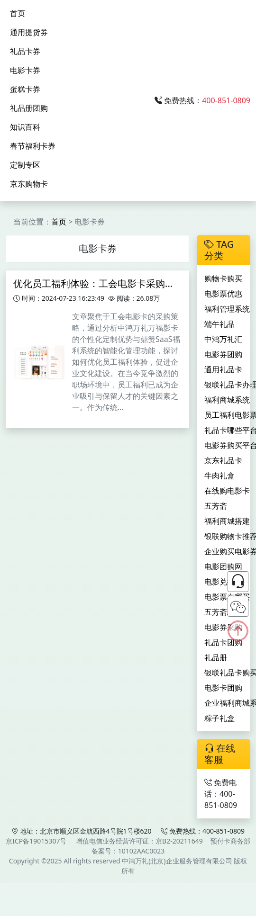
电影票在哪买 (227, 597)
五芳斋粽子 (223, 612)
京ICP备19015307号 (36, 840)
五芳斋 (215, 506)
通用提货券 (29, 32)
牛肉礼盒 (219, 475)
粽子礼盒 (219, 718)
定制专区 (25, 165)
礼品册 (215, 657)
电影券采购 (223, 627)
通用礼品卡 (223, 369)
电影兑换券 (223, 581)
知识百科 (25, 127)
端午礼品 (219, 324)
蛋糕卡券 (25, 89)
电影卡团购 (223, 688)
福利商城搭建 (227, 521)
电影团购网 (223, 566)
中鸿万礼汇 (223, 339)
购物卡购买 (223, 278)
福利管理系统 (227, 309)
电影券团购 (223, 354)
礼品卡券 (25, 51)
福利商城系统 (227, 400)
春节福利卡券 (32, 146)
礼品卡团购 (223, 642)
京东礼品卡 (223, 460)
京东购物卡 (29, 184)
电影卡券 (25, 70)
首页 (17, 13)
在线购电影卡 (227, 490)
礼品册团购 (29, 108)
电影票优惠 (223, 293)
